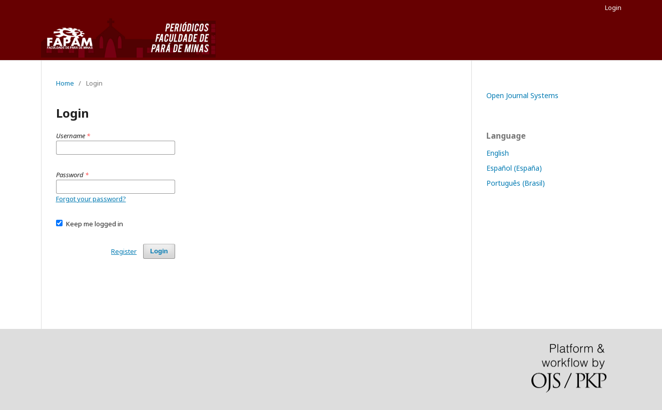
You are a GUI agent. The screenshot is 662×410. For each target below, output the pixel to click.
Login (613, 7)
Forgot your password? (91, 198)
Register (124, 251)
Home (65, 83)
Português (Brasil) (515, 183)
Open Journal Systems (522, 95)
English (497, 153)
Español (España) (514, 168)
